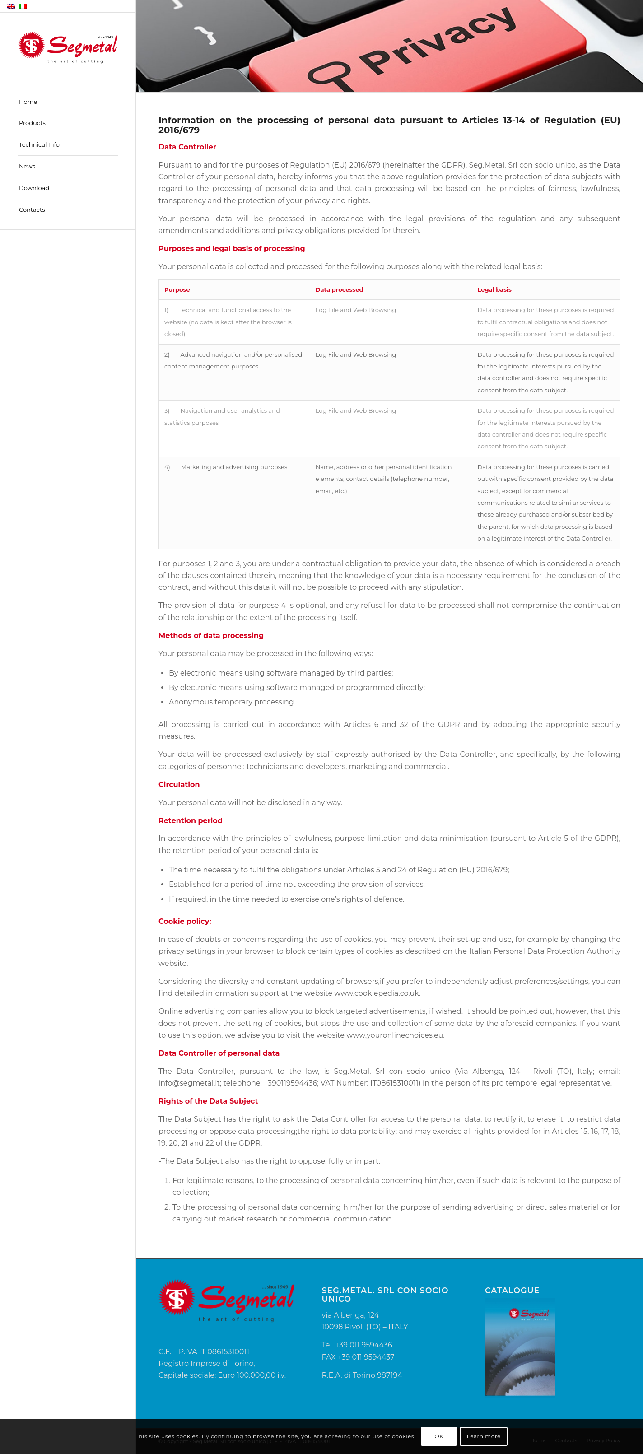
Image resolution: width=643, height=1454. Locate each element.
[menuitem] (68, 102)
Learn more (484, 1436)
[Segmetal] (67, 48)
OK (439, 1436)
